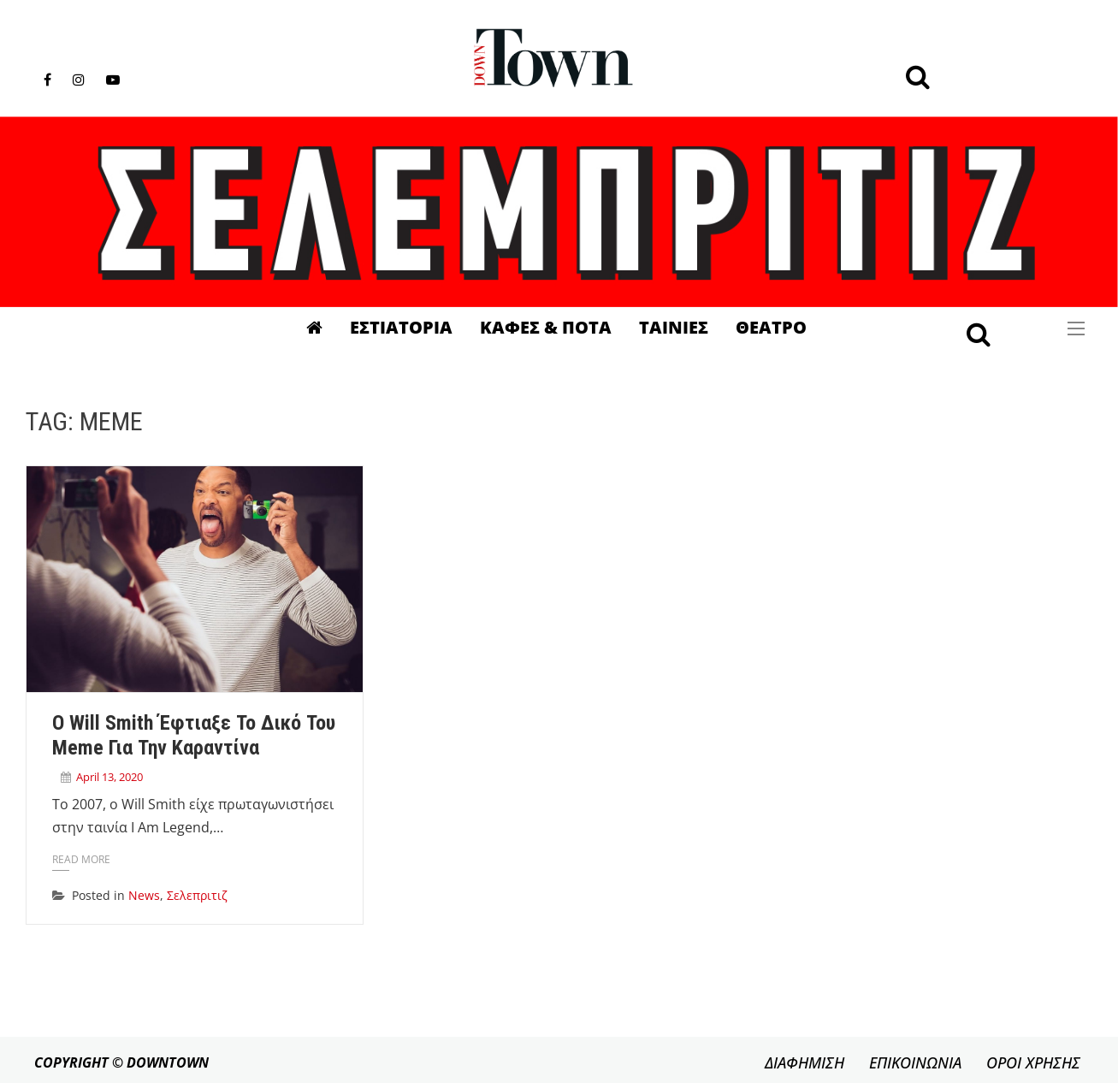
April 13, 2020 (109, 776)
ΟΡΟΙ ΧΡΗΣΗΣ (1033, 1062)
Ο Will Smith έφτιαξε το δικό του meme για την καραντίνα (193, 735)
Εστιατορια (401, 327)
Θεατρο (771, 327)
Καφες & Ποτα (546, 327)
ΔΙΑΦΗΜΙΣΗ (804, 1062)
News (144, 895)
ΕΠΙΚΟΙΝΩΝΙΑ (915, 1062)
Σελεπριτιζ (197, 895)
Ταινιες (673, 327)
